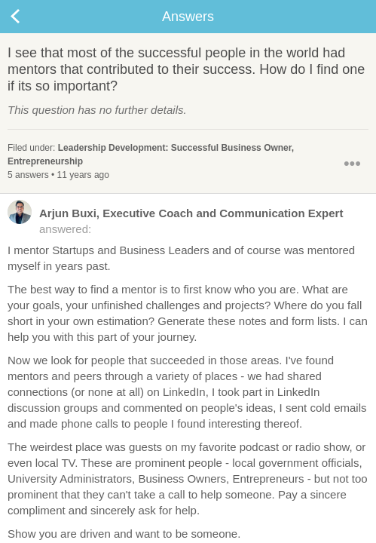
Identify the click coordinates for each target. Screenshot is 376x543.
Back (30, 16)
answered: (175, 220)
